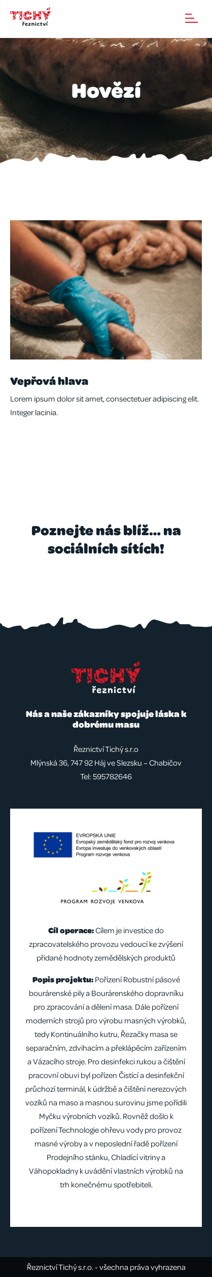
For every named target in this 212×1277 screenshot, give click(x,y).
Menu (191, 18)
